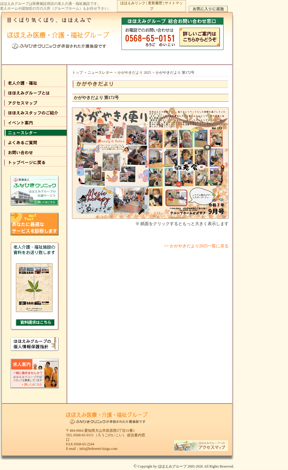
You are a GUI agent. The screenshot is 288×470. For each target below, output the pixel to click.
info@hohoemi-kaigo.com (99, 449)
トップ (77, 72)
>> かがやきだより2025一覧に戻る (196, 246)
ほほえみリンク (133, 3)
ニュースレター (100, 72)
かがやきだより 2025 (134, 72)
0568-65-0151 (84, 435)
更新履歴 (155, 3)
